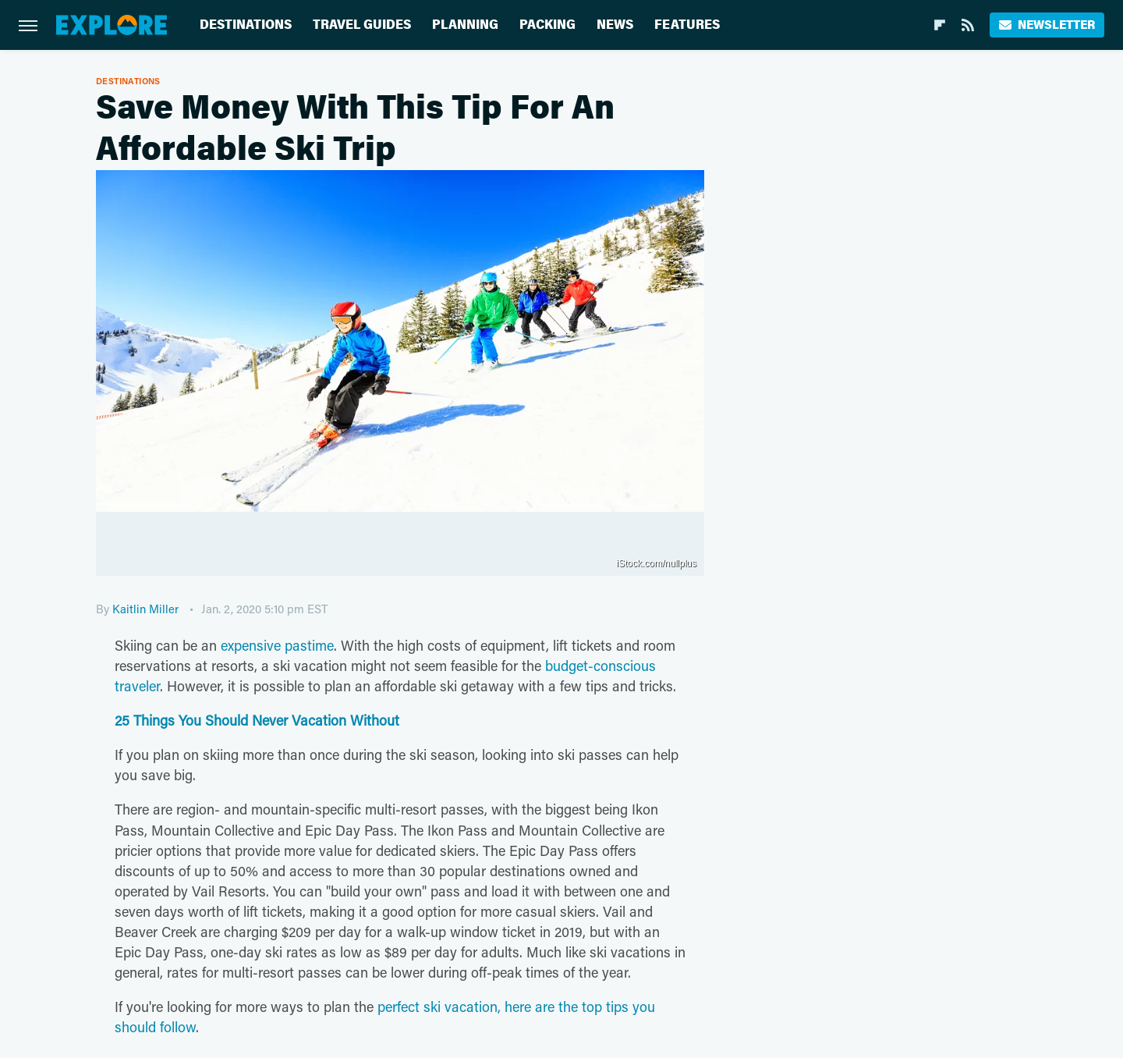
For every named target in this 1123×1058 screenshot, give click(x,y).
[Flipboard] (939, 25)
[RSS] (968, 25)
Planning (465, 24)
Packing (547, 24)
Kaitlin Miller (145, 608)
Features (687, 24)
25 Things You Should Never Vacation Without (257, 720)
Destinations (246, 24)
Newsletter (1047, 24)
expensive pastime (277, 645)
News (615, 24)
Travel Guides (362, 24)
